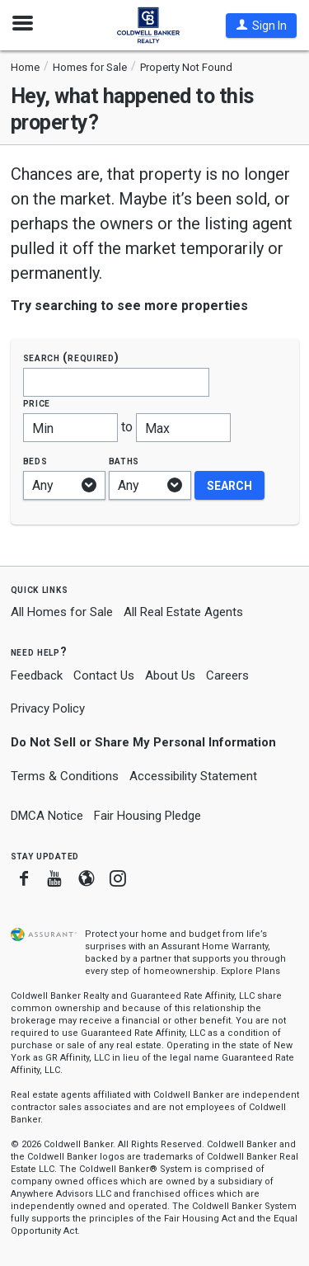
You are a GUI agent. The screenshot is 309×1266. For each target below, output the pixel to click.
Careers (227, 675)
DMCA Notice (47, 815)
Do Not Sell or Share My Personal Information (143, 742)
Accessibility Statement (193, 776)
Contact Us (103, 675)
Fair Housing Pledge (147, 815)
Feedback (37, 676)
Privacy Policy (48, 708)
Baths (124, 460)
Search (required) (71, 357)
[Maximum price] (183, 427)
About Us (170, 675)
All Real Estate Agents (183, 612)
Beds (35, 460)
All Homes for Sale (62, 612)
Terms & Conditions (65, 776)
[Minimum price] (70, 427)
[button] (261, 25)
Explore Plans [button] (250, 971)
